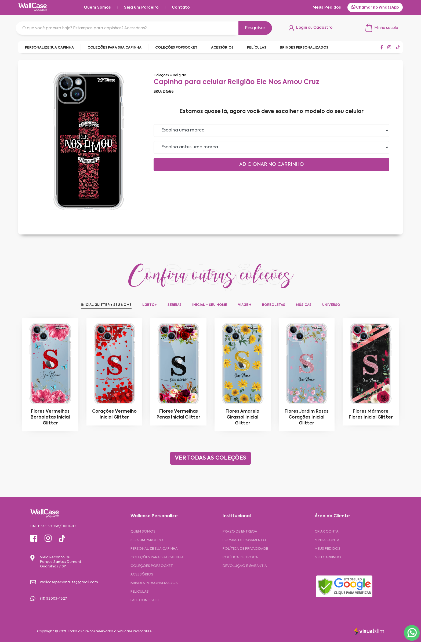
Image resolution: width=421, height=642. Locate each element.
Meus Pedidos (327, 7)
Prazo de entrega (240, 531)
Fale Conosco (144, 600)
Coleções (161, 75)
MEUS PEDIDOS (327, 549)
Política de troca (240, 557)
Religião (179, 75)
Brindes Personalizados (154, 583)
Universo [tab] (331, 305)
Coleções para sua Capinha (157, 557)
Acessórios (141, 574)
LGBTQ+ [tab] (149, 305)
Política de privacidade (245, 549)
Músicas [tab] (303, 305)
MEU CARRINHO (328, 557)
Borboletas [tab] (273, 305)
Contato (181, 7)
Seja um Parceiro (141, 7)
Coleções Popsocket (151, 566)
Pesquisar (255, 28)
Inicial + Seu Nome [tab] (209, 305)
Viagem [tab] (244, 305)
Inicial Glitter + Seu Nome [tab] (106, 305)
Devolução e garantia (245, 566)
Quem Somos (97, 7)
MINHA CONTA (327, 540)
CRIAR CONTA (327, 531)
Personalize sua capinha (154, 549)
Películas (139, 591)
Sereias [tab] (175, 305)
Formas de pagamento (244, 540)
